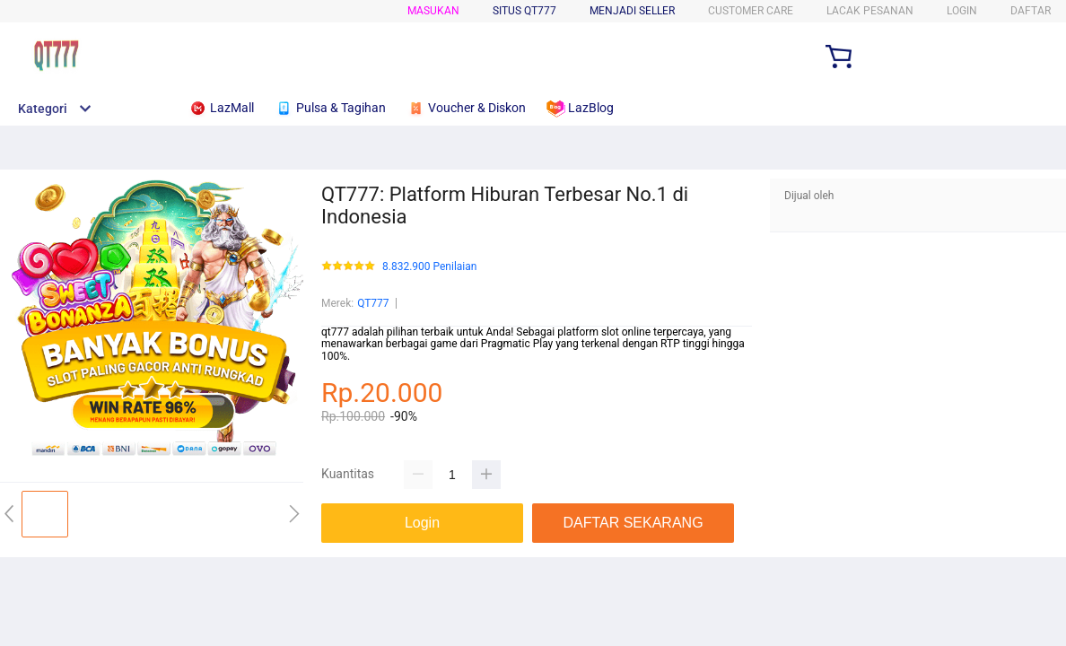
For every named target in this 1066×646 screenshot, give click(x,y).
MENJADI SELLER (632, 10)
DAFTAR (1030, 10)
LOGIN (962, 10)
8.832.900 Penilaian (429, 267)
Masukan (433, 10)
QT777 (373, 303)
